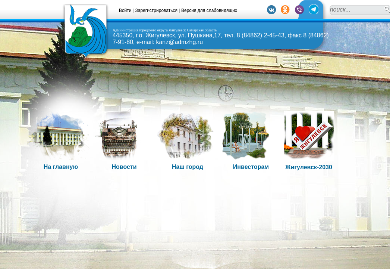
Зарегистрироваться (156, 10)
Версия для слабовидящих (209, 10)
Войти (125, 10)
